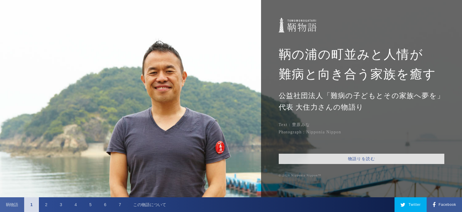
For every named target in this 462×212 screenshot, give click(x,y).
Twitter (410, 205)
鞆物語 (12, 204)
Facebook (444, 205)
